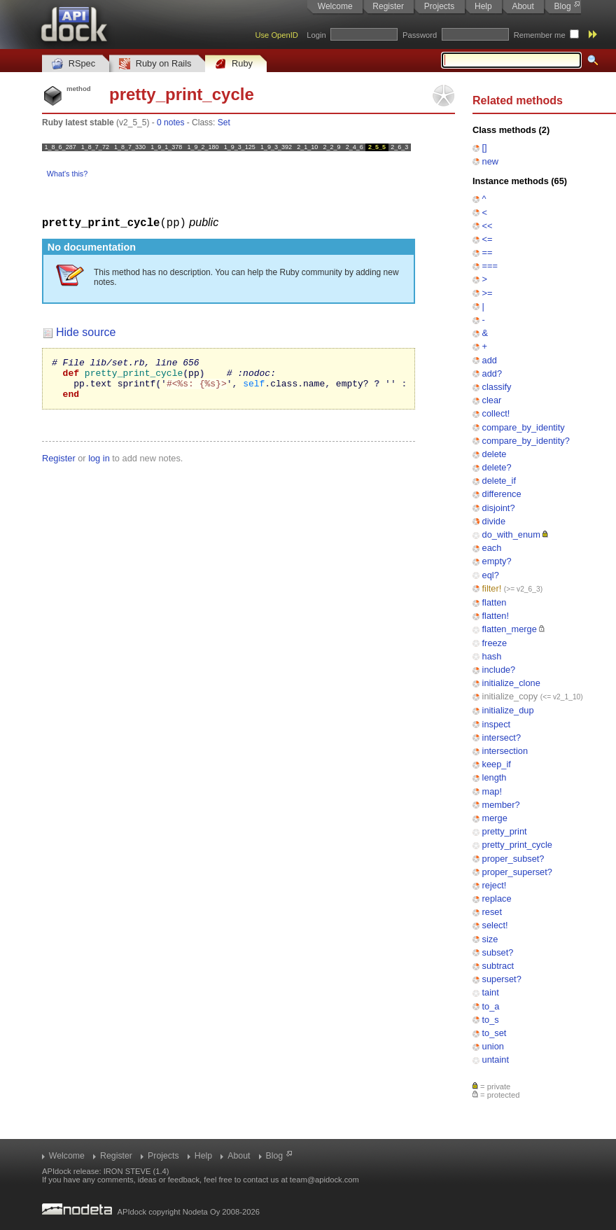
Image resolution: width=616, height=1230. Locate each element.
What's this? (67, 173)
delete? (497, 467)
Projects (439, 6)
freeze (494, 643)
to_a (491, 1006)
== (487, 252)
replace (497, 898)
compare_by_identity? (526, 440)
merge (494, 818)
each (492, 548)
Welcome (335, 6)
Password (419, 35)
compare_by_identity (523, 427)
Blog (562, 6)
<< (487, 226)
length (494, 777)
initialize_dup (508, 710)
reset (492, 912)
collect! (496, 413)
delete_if (499, 480)
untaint (495, 1059)
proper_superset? (517, 872)
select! (495, 925)
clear (492, 400)
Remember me (540, 35)
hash (492, 656)
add (489, 360)
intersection (505, 751)
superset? (502, 979)
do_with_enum (511, 534)
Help (483, 6)
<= (487, 239)
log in (99, 466)
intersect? (501, 737)
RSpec (73, 64)
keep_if (496, 764)
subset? (498, 952)
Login (316, 35)
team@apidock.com (324, 1179)
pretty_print (504, 831)
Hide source (85, 331)
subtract (498, 965)
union (493, 1046)
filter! (492, 588)
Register (388, 6)
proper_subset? (513, 858)
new (490, 161)
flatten (494, 602)
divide (493, 521)
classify (497, 387)
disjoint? (498, 508)
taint (490, 992)
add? (492, 373)
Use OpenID (276, 35)
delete (494, 454)
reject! (494, 885)
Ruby (234, 64)
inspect (496, 724)
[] (484, 147)
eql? (490, 575)
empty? (497, 561)
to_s (490, 1019)
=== (490, 265)
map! (492, 791)
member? (501, 804)
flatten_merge (509, 629)
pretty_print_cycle (517, 844)
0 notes (170, 122)
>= (487, 293)
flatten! (495, 615)
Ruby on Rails (155, 64)
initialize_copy (510, 696)
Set (224, 122)
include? (499, 669)
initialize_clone (511, 683)
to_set (494, 1033)
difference (502, 494)
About (522, 6)
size (490, 939)
